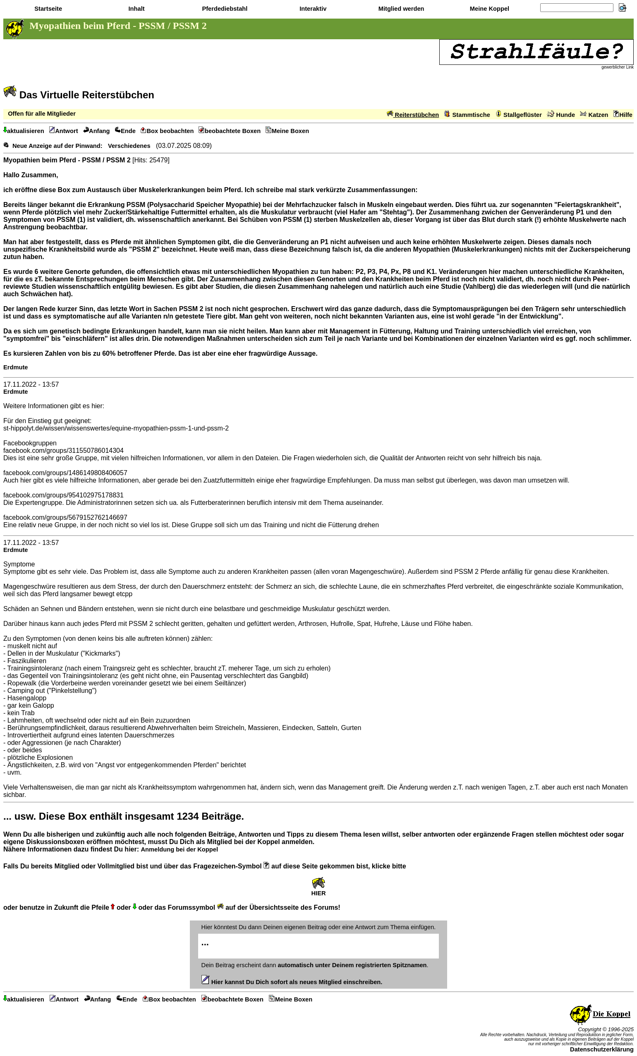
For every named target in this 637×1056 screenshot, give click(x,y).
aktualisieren (23, 131)
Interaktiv (312, 8)
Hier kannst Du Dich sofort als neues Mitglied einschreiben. (292, 982)
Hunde (561, 115)
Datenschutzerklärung (602, 1049)
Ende (125, 131)
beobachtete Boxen (230, 131)
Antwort (63, 131)
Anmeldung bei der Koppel (179, 849)
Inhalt (135, 8)
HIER (318, 891)
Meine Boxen (287, 131)
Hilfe (622, 115)
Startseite (47, 8)
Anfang (96, 131)
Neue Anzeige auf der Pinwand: (57, 146)
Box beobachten (167, 131)
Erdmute (15, 367)
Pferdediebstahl (223, 8)
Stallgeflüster (518, 115)
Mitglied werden (400, 8)
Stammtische (467, 115)
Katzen (594, 115)
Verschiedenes (129, 146)
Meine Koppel (488, 8)
